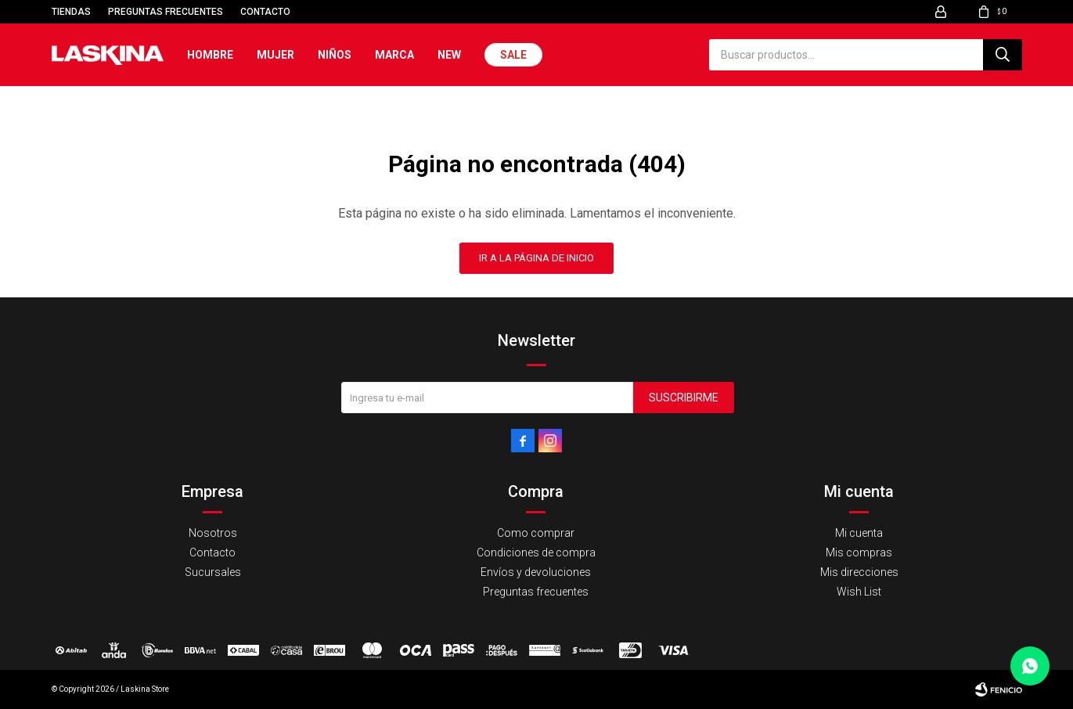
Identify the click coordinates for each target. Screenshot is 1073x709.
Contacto (265, 11)
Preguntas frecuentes (165, 11)
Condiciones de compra (536, 552)
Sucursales (213, 572)
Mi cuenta (859, 533)
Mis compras (859, 552)
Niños (334, 55)
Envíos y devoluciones (536, 572)
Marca (394, 55)
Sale (513, 55)
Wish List (859, 591)
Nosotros (213, 533)
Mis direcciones (859, 572)
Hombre (210, 55)
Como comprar (535, 533)
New (449, 55)
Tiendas (71, 11)
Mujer (275, 55)
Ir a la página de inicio (536, 258)
